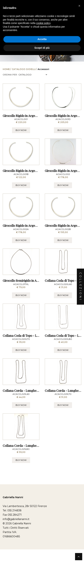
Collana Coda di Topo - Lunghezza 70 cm (31, 388)
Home (6, 69)
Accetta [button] (42, 39)
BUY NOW (21, 140)
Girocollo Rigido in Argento (63, 191)
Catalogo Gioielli (24, 69)
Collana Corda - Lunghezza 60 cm (27, 453)
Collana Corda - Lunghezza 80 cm (27, 518)
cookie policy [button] (43, 23)
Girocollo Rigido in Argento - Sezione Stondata (34, 257)
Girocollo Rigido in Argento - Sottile (27, 126)
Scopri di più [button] (42, 47)
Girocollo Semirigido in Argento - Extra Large (34, 322)
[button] (79, 6)
